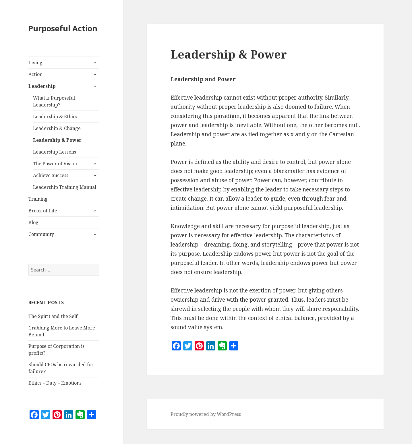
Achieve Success (50, 175)
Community (41, 234)
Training (38, 199)
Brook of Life (42, 211)
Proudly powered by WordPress (206, 414)
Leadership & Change (57, 128)
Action (35, 74)
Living (35, 62)
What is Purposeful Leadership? (54, 101)
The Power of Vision (55, 163)
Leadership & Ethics (55, 116)
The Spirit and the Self (53, 316)
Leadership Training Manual (64, 187)
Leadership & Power (57, 140)
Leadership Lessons (54, 152)
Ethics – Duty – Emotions (55, 383)
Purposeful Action (62, 28)
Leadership (42, 86)
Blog (33, 222)
